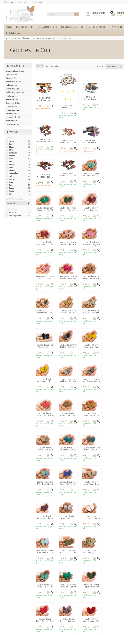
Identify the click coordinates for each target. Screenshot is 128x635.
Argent (11, 141)
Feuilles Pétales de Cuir (15, 92)
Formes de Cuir (15, 66)
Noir (10, 176)
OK (76, 14)
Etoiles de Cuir (11, 85)
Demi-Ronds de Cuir (13, 81)
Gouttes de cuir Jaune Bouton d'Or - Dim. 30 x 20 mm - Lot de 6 (44, 312)
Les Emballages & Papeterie (72, 26)
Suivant (119, 500)
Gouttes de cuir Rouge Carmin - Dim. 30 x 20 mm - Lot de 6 (44, 210)
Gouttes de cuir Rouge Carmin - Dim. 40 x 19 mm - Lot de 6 (113, 483)
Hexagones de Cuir (13, 103)
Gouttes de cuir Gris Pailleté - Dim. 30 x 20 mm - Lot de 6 (68, 311)
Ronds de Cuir (11, 121)
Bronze (12, 155)
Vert (10, 194)
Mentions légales (83, 575)
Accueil (9, 26)
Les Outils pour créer (48, 26)
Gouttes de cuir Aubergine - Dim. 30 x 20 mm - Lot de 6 (44, 414)
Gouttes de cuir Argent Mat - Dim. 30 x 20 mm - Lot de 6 (68, 415)
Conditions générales (34, 583)
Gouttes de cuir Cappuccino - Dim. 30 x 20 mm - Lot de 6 (45, 346)
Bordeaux (13, 153)
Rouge (11, 188)
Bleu (11, 150)
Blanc (11, 147)
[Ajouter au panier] (48, 105)
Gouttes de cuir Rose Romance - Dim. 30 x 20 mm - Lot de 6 (90, 210)
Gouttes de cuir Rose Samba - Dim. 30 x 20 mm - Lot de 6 (114, 210)
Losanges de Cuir (12, 110)
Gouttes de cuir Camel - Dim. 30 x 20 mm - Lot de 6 (67, 345)
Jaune (11, 164)
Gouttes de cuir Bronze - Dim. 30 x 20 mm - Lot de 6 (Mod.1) (90, 346)
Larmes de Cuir (11, 106)
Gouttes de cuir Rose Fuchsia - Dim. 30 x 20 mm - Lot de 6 (45, 244)
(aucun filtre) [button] (12, 203)
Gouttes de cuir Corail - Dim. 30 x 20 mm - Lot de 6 (113, 311)
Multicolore (13, 173)
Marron (12, 167)
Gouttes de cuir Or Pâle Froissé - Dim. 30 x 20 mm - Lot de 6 (90, 244)
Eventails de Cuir (12, 89)
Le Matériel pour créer (25, 26)
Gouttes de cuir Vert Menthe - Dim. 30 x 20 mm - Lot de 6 (45, 175)
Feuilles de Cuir (12, 96)
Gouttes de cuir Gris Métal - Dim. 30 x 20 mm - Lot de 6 (90, 311)
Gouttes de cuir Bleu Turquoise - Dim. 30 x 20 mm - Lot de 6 (113, 345)
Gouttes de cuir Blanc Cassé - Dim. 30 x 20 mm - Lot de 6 (114, 381)
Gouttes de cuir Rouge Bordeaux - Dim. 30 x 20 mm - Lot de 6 (113, 176)
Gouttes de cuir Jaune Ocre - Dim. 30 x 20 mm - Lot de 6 (114, 278)
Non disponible (15, 215)
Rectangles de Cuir (13, 117)
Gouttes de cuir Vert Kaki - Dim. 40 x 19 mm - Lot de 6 (45, 448)
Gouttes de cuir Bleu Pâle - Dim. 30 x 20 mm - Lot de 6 (67, 380)
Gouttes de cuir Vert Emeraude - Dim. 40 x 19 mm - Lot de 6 (114, 448)
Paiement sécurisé (38, 578)
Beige (11, 144)
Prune (11, 182)
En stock (12, 212)
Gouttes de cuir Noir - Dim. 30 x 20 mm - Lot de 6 (68, 277)
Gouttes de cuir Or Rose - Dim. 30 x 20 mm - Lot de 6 (68, 243)
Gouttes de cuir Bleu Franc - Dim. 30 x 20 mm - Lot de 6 (90, 380)
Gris (10, 161)
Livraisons (35, 575)
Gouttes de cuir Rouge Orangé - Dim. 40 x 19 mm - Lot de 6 (67, 483)
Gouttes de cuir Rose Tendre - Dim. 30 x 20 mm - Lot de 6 (68, 210)
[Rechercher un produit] (60, 14)
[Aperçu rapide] (52, 105)
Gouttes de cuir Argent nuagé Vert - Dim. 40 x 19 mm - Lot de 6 (68, 449)
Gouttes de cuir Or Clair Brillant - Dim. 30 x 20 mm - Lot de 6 (45, 278)
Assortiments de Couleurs (15, 71)
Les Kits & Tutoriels (97, 26)
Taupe (11, 191)
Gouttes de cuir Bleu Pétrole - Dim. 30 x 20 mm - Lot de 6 (44, 380)
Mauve (11, 170)
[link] (109, 615)
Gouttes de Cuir (12, 99)
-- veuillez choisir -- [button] (114, 66)
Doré (11, 158)
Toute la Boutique (13, 33)
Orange (12, 179)
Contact (39, 2)
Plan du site (81, 578)
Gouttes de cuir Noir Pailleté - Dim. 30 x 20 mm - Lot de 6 (90, 277)
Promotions (58, 575)
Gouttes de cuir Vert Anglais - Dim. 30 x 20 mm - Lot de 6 (90, 175)
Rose (11, 185)
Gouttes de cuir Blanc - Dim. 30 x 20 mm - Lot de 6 (90, 414)
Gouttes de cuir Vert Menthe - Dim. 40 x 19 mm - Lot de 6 (90, 448)
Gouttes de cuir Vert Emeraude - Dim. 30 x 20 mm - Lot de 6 (68, 175)
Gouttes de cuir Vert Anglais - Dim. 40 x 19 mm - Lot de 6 (45, 482)
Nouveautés (117, 26)
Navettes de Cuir (12, 113)
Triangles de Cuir (12, 124)
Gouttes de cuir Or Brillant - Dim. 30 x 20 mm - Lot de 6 (114, 243)
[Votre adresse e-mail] (58, 612)
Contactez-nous (82, 582)
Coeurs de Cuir (11, 78)
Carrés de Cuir (11, 74)
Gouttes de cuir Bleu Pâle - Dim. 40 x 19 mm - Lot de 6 (113, 414)
